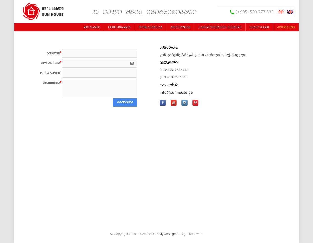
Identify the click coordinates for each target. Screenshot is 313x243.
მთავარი (92, 27)
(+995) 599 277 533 (255, 12)
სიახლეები (259, 27)
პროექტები (180, 27)
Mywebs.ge (167, 234)
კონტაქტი (286, 27)
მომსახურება (150, 27)
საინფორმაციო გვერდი (220, 27)
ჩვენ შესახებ (119, 27)
